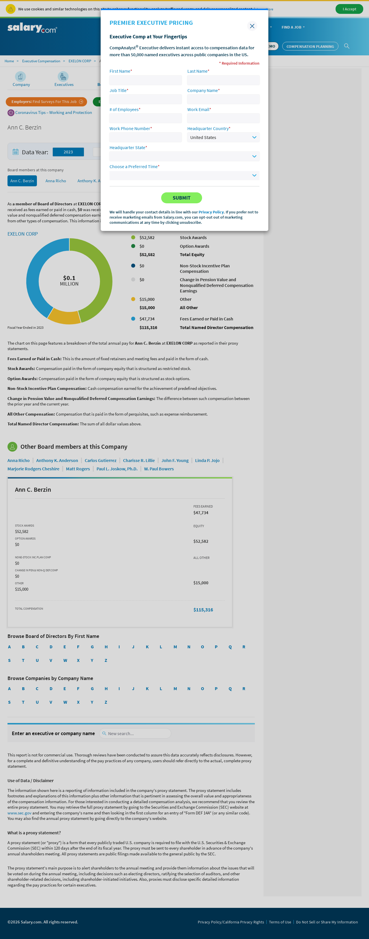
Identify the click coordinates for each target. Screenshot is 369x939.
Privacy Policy (211, 212)
